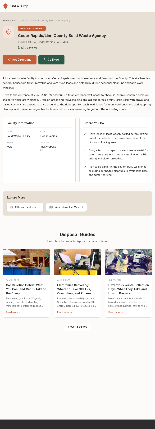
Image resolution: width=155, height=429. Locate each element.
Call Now (51, 59)
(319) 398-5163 (27, 47)
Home (6, 20)
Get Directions (19, 59)
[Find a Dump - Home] (15, 6)
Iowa (14, 20)
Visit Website (48, 148)
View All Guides (77, 326)
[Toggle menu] (148, 6)
